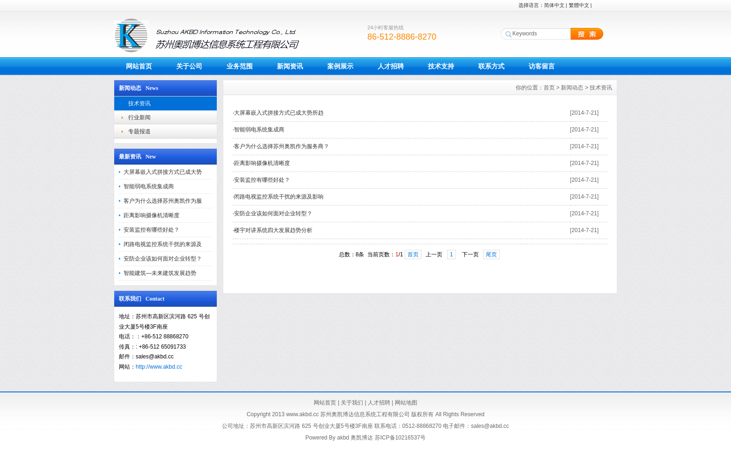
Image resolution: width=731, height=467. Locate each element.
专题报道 (139, 131)
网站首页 (139, 66)
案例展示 (340, 66)
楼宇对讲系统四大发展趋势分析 (273, 230)
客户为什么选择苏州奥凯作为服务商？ (281, 146)
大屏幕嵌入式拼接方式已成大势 (163, 172)
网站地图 (406, 402)
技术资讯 (139, 103)
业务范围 (240, 66)
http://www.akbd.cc (159, 367)
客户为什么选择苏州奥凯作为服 (163, 201)
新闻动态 (572, 87)
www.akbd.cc (302, 414)
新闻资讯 (290, 66)
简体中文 (554, 5)
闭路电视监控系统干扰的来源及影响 (279, 196)
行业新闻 (139, 117)
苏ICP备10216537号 (400, 437)
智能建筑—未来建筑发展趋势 (160, 273)
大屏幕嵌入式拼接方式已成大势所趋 (279, 113)
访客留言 (542, 66)
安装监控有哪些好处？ (151, 230)
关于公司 (189, 66)
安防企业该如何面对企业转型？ (163, 258)
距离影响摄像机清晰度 (151, 215)
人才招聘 (391, 66)
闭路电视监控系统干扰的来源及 (163, 244)
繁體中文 (579, 5)
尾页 (491, 254)
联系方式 (491, 66)
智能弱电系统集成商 (149, 186)
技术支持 (441, 66)
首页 (549, 87)
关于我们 (352, 402)
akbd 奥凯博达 (355, 437)
